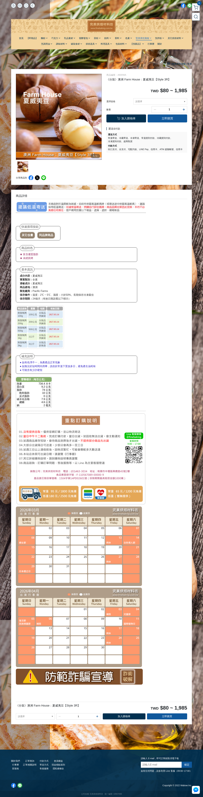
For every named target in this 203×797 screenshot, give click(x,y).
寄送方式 (44, 765)
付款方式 (44, 761)
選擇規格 (110, 101)
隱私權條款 (58, 768)
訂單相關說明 (29, 765)
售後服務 (44, 768)
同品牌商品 (46, 235)
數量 (108, 109)
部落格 (15, 768)
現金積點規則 (58, 765)
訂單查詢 (29, 761)
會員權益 (58, 761)
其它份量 (27, 235)
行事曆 (15, 765)
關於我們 (15, 761)
